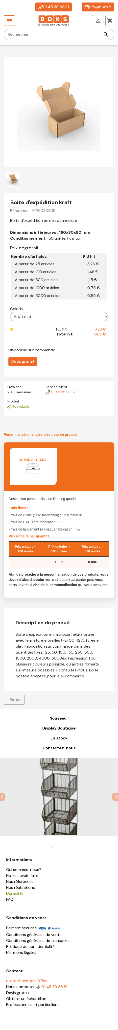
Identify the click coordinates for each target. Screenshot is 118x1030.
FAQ (9, 899)
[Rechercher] (59, 34)
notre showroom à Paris (27, 980)
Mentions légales (21, 952)
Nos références (20, 881)
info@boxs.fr (98, 6)
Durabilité (15, 893)
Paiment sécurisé (34, 927)
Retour (14, 699)
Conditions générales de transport (37, 940)
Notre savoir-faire (22, 875)
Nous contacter (20, 986)
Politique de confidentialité (30, 946)
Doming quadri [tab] (33, 465)
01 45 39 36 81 (53, 6)
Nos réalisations (20, 887)
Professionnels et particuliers (32, 1004)
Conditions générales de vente (34, 934)
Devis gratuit (22, 361)
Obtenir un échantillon (26, 998)
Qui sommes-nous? (23, 869)
